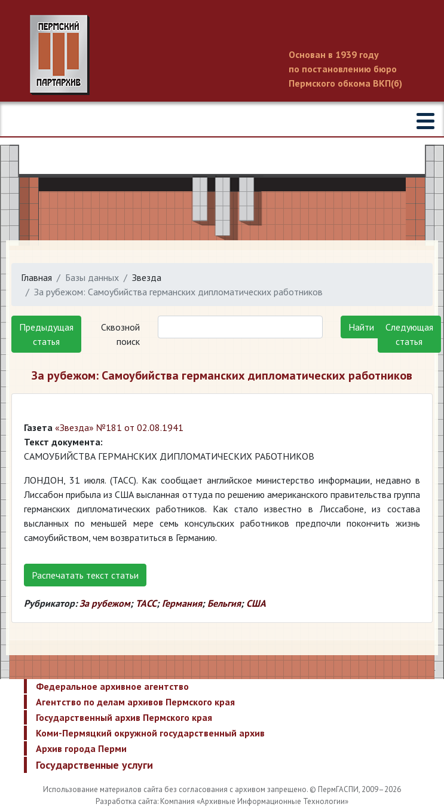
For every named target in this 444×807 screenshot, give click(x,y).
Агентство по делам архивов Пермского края (135, 702)
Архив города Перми (81, 748)
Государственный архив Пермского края (124, 717)
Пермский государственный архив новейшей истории (222, 55)
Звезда (146, 277)
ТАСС (146, 603)
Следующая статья (409, 334)
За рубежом (104, 603)
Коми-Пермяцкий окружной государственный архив (150, 733)
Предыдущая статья (46, 334)
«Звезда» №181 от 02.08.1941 (119, 427)
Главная (36, 277)
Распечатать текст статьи (85, 575)
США (256, 603)
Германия (182, 603)
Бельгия (224, 603)
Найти (361, 327)
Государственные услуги (94, 765)
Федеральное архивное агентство (112, 686)
